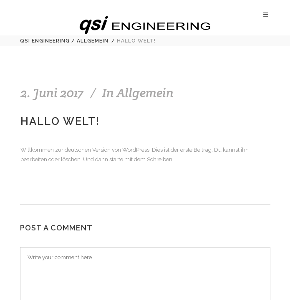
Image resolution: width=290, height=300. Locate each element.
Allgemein (92, 41)
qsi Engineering (45, 41)
